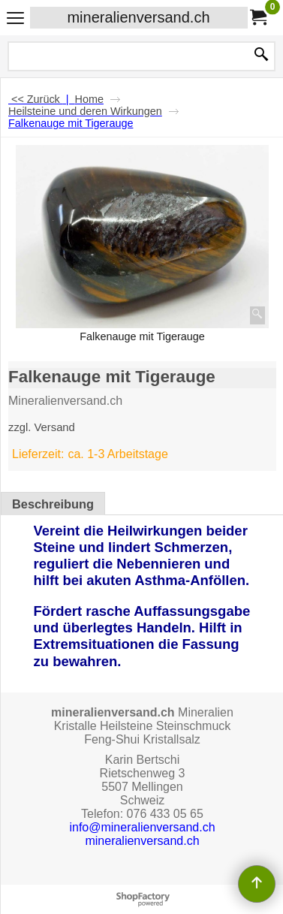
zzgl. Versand (41, 427)
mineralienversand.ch (138, 17)
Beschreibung (53, 504)
